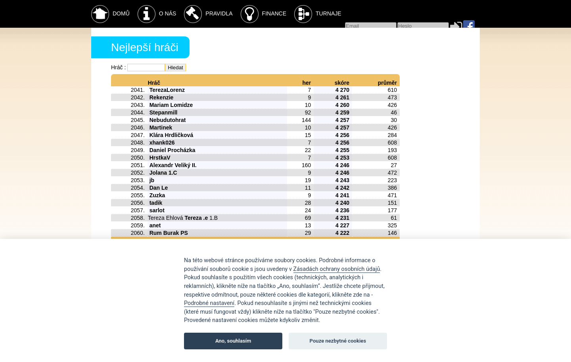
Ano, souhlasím (233, 341)
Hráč (117, 67)
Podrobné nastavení (209, 303)
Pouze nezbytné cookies (338, 341)
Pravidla (208, 14)
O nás (157, 14)
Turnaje (317, 14)
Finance (263, 14)
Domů (110, 14)
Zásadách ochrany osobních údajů (336, 269)
